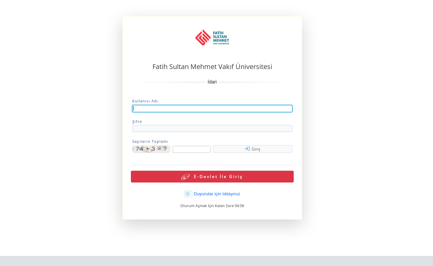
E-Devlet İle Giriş (212, 177)
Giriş (252, 149)
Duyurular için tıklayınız (217, 193)
